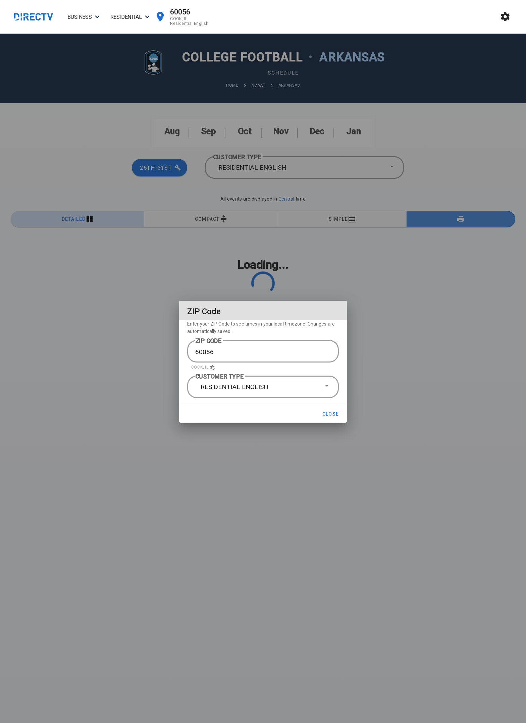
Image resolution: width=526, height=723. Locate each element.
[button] (263, 367)
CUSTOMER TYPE (219, 376)
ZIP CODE (208, 340)
